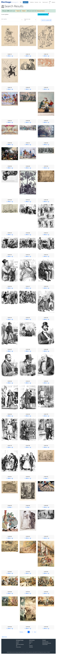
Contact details (45, 644)
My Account (45, 2)
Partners (36, 2)
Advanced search (43, 14)
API (16, 645)
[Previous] (21, 632)
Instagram (31, 646)
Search (26, 2)
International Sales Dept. (46, 643)
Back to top (4, 636)
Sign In (50, 2)
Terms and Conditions (20, 644)
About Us (30, 641)
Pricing (17, 643)
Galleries (32, 2)
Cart (40, 2)
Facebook (31, 645)
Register (53, 2)
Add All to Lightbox (46, 20)
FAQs (30, 643)
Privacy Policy (18, 646)
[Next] (35, 632)
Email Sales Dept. (45, 641)
